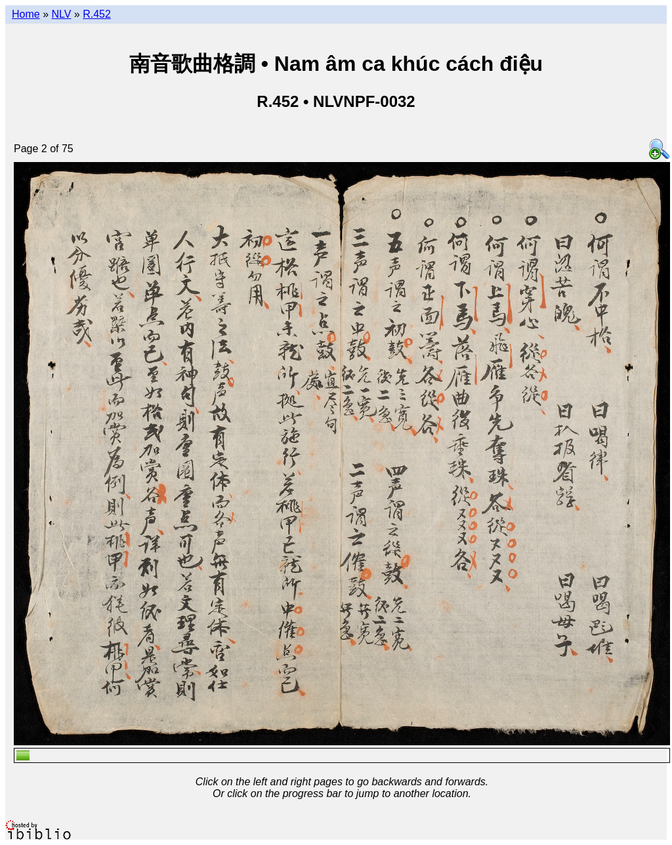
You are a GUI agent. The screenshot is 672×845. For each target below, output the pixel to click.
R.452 (97, 14)
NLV (61, 14)
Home (26, 14)
